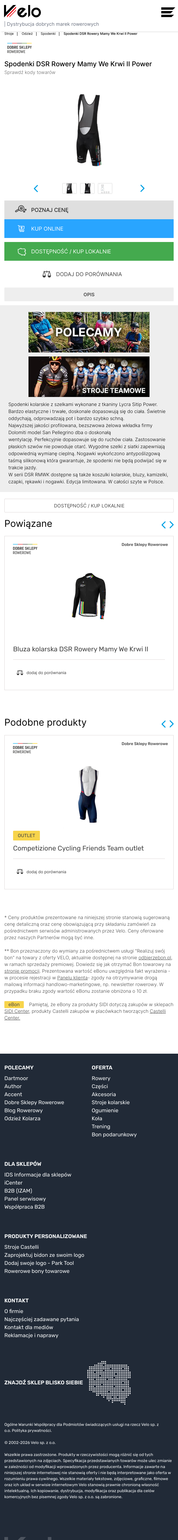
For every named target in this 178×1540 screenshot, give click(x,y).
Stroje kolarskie (111, 1102)
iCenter (13, 1183)
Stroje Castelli (21, 1247)
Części (100, 1086)
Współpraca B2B (24, 1207)
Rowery (101, 1078)
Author (13, 1086)
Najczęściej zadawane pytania (41, 1319)
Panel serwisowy (25, 1199)
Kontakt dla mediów (28, 1327)
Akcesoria (104, 1094)
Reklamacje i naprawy (31, 1335)
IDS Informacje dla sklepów (37, 1174)
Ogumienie (105, 1110)
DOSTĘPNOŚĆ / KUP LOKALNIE (89, 505)
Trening (101, 1126)
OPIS (89, 294)
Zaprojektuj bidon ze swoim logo (44, 1255)
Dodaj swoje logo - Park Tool (39, 1263)
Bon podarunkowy (114, 1134)
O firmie (13, 1311)
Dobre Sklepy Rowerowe (34, 1102)
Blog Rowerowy (23, 1110)
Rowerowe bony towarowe (37, 1271)
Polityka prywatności (31, 1430)
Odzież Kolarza (22, 1118)
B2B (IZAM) (18, 1191)
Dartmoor (16, 1078)
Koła (97, 1118)
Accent (13, 1094)
